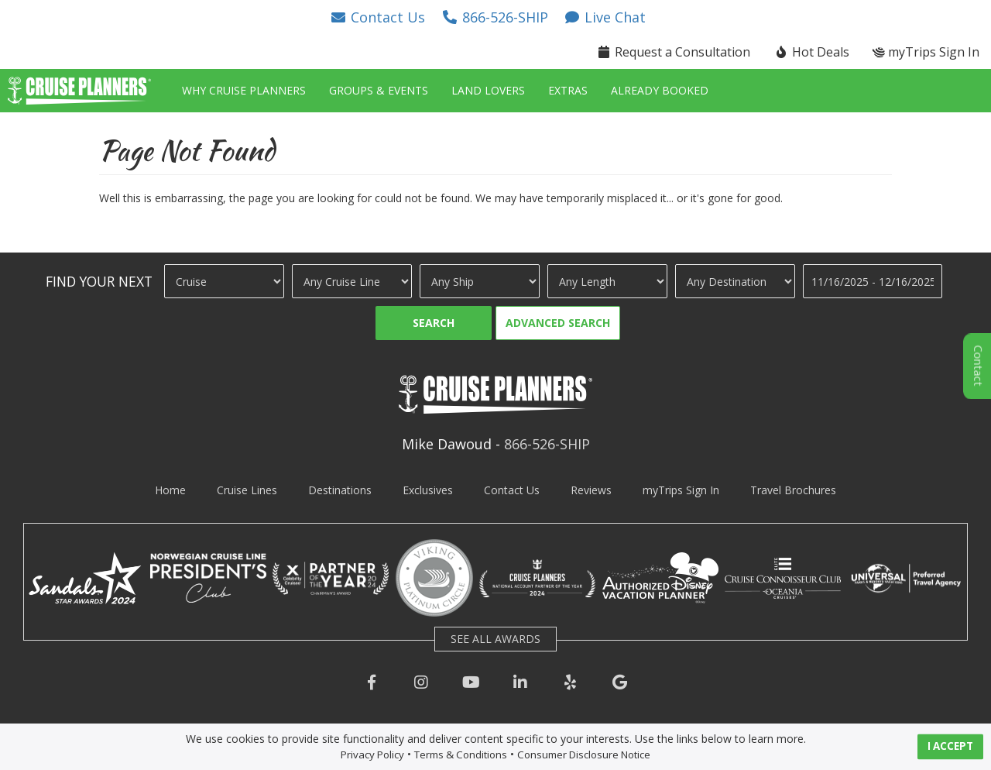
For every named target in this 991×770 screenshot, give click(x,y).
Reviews (591, 490)
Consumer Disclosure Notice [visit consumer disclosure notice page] (583, 754)
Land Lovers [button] (488, 90)
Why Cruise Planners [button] (244, 90)
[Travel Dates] (872, 281)
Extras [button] (568, 90)
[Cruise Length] (607, 281)
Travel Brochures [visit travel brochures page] (793, 490)
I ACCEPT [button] (950, 746)
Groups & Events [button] (378, 90)
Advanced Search (558, 322)
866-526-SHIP (547, 444)
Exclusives (428, 490)
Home (170, 490)
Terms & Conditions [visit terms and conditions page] (460, 754)
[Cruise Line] (352, 281)
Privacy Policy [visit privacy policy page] (372, 754)
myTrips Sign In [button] (926, 51)
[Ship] (480, 281)
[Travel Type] (224, 281)
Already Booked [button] (659, 90)
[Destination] (735, 281)
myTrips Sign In (681, 490)
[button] (378, 17)
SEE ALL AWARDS (495, 638)
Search (433, 322)
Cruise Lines (247, 490)
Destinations (340, 490)
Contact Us (512, 490)
